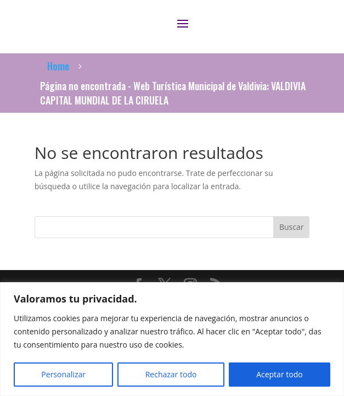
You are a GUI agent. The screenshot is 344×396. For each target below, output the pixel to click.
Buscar (291, 227)
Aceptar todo (279, 374)
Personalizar (63, 374)
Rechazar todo (171, 374)
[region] (172, 339)
